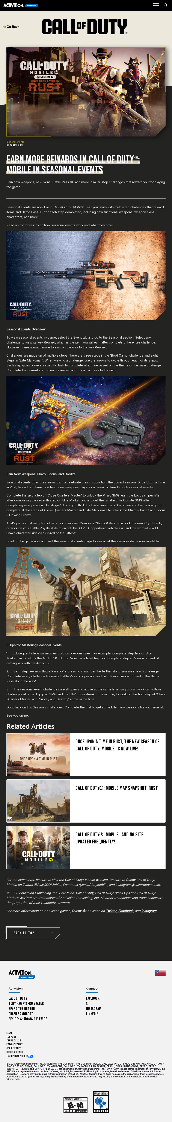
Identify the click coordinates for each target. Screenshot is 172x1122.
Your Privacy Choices (18, 1056)
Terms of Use (13, 1040)
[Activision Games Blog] (21, 5)
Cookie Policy (13, 1048)
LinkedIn (92, 1014)
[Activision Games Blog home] (22, 975)
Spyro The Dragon (22, 1008)
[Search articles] (166, 5)
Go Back (11, 27)
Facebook (93, 998)
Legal (9, 1033)
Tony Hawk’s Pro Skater (26, 1003)
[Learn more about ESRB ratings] (75, 1105)
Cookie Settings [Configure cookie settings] (14, 1052)
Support (11, 1036)
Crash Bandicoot (21, 1014)
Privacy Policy (14, 1044)
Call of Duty (18, 998)
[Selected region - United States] (160, 973)
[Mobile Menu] (156, 5)
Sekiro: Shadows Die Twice (28, 1019)
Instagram (93, 1008)
